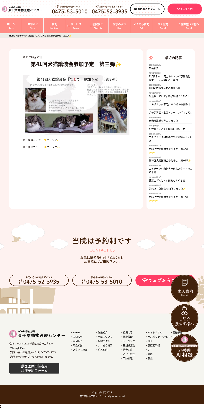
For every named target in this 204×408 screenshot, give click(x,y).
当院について (105, 336)
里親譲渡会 (129, 345)
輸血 (150, 358)
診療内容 (128, 332)
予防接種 (128, 358)
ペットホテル (155, 332)
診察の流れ (104, 341)
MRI (150, 341)
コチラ (37, 140)
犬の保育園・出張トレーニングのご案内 (170, 112)
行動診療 (177, 332)
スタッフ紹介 (80, 349)
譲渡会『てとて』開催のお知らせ (167, 128)
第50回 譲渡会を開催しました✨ (167, 188)
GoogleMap (17, 348)
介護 (150, 354)
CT (149, 349)
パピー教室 (129, 354)
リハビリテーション (159, 336)
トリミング (129, 341)
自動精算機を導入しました (163, 120)
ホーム (76, 332)
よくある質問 (105, 345)
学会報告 (154, 68)
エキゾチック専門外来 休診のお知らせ (169, 104)
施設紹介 (103, 332)
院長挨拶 (78, 345)
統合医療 (128, 349)
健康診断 (128, 336)
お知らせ (78, 336)
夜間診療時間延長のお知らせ (164, 88)
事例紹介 (78, 341)
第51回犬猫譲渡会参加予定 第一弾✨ (170, 160)
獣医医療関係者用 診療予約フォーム (34, 368)
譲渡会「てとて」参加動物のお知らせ (169, 96)
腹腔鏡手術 (154, 345)
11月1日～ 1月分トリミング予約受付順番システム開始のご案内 (169, 78)
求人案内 (103, 349)
